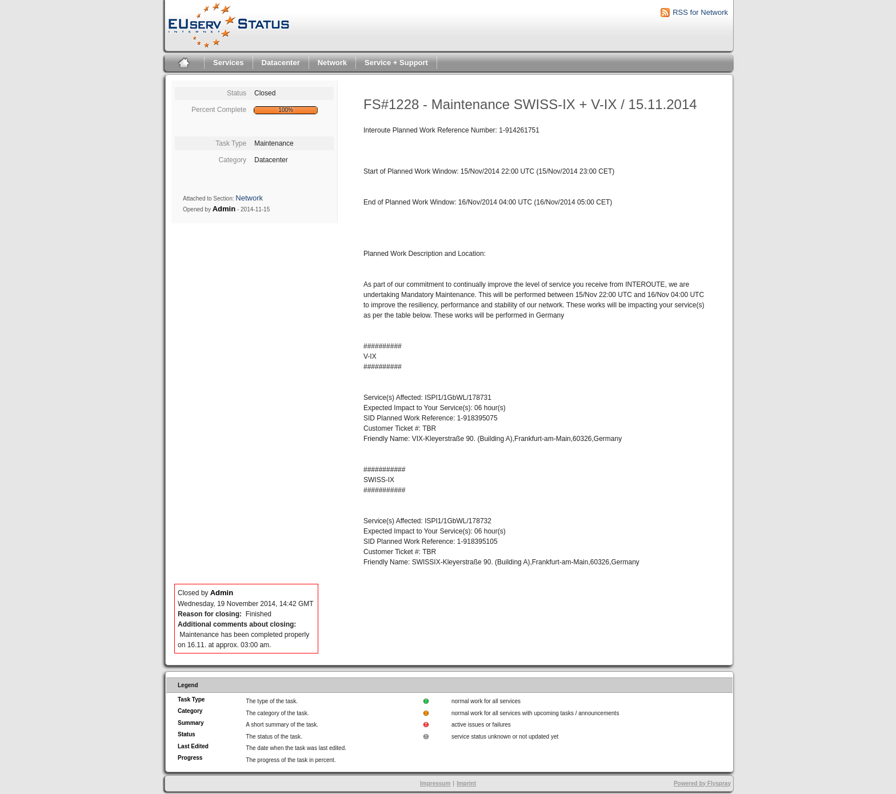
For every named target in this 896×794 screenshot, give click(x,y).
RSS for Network (700, 12)
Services (228, 62)
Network (332, 62)
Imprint (466, 783)
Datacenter (281, 62)
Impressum (435, 783)
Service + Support (396, 62)
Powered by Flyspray (702, 783)
